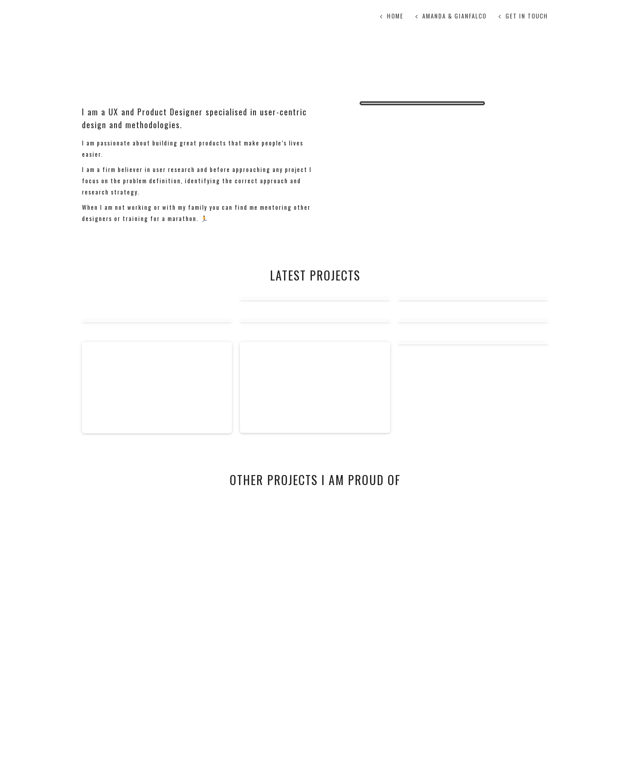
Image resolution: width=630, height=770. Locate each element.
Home (395, 15)
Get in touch (526, 15)
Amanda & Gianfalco (454, 15)
